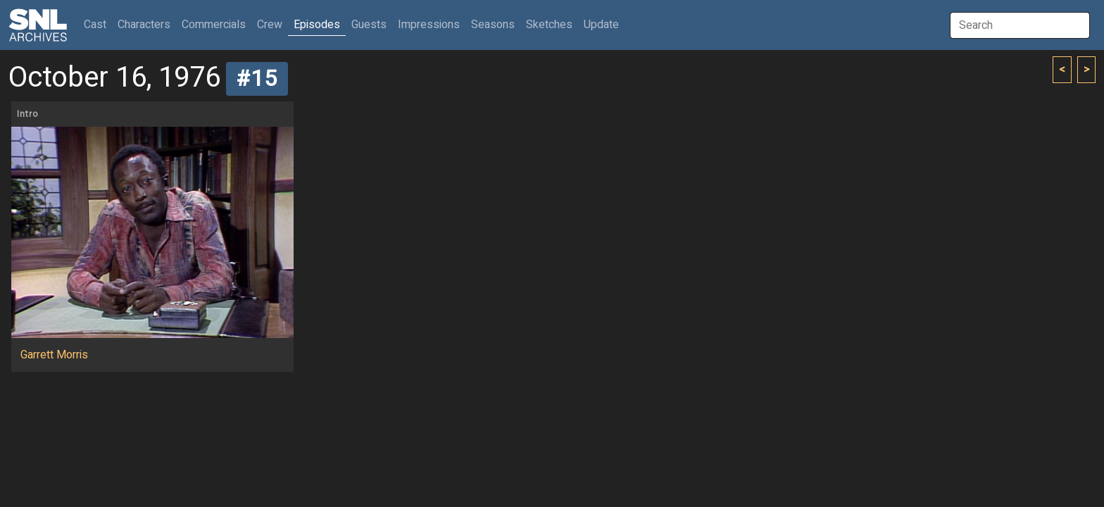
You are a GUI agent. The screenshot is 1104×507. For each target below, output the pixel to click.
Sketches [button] (549, 24)
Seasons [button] (493, 24)
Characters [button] (144, 24)
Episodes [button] (317, 24)
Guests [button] (369, 24)
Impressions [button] (429, 24)
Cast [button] (98, 24)
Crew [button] (269, 24)
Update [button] (601, 24)
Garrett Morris (54, 354)
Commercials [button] (214, 24)
